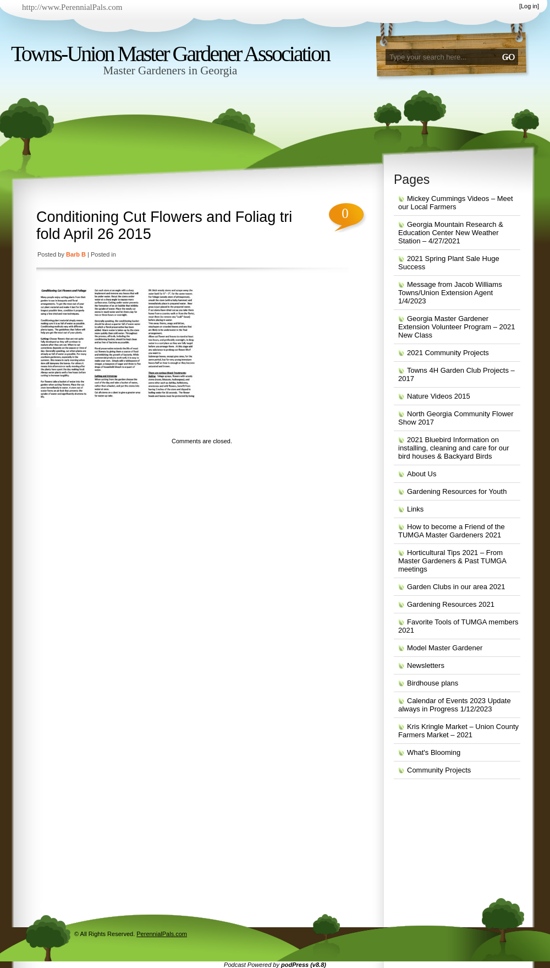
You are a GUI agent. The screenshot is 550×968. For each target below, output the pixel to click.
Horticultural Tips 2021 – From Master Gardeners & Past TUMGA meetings (452, 560)
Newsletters (425, 665)
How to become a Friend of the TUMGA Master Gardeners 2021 (451, 531)
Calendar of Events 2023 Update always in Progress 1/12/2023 (454, 705)
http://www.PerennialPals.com (72, 7)
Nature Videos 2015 (438, 396)
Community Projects (439, 770)
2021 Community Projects (448, 353)
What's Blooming (433, 752)
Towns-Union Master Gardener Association (170, 53)
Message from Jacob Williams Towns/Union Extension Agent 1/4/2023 (450, 292)
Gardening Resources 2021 (450, 604)
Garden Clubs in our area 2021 (456, 587)
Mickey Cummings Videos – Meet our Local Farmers (455, 202)
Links (415, 509)
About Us (421, 474)
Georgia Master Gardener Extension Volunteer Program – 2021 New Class (456, 326)
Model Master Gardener (444, 648)
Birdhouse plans (432, 683)
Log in (529, 6)
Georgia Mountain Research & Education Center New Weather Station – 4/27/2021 (450, 232)
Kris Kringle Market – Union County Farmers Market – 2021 (458, 730)
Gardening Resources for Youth (457, 491)
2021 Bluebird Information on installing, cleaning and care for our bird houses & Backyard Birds (453, 448)
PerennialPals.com (161, 934)
